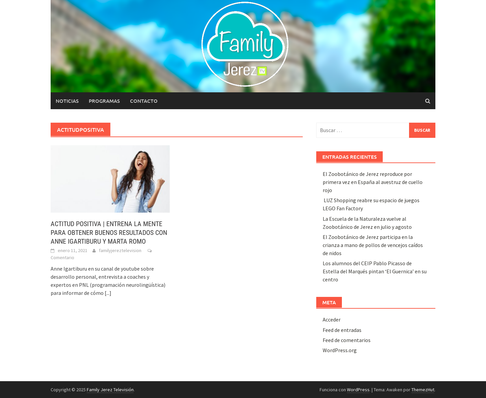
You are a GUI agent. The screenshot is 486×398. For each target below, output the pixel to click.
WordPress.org (340, 350)
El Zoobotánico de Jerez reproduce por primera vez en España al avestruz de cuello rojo (373, 182)
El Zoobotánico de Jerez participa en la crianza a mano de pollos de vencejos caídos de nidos (373, 245)
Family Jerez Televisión (110, 390)
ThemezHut (422, 390)
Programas (104, 100)
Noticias (67, 100)
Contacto (144, 100)
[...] (108, 292)
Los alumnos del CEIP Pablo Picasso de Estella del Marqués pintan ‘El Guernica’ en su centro (375, 271)
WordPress (358, 390)
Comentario (62, 257)
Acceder (332, 319)
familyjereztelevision (120, 250)
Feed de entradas (342, 330)
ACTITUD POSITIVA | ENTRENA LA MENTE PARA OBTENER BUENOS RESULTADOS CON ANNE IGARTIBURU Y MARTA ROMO (109, 232)
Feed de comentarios (347, 340)
